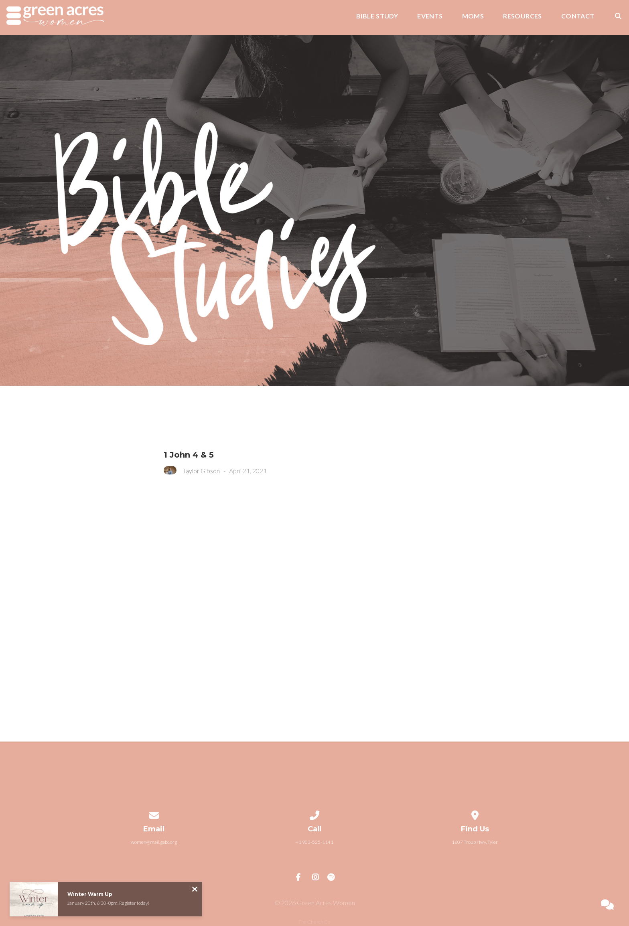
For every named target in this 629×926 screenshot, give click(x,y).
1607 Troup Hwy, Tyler (475, 842)
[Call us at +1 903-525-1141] (314, 814)
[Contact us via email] (154, 814)
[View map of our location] (475, 814)
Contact (578, 16)
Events (429, 16)
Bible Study (377, 16)
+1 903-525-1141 (314, 842)
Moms (473, 16)
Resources (522, 16)
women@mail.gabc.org (154, 842)
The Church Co (314, 922)
